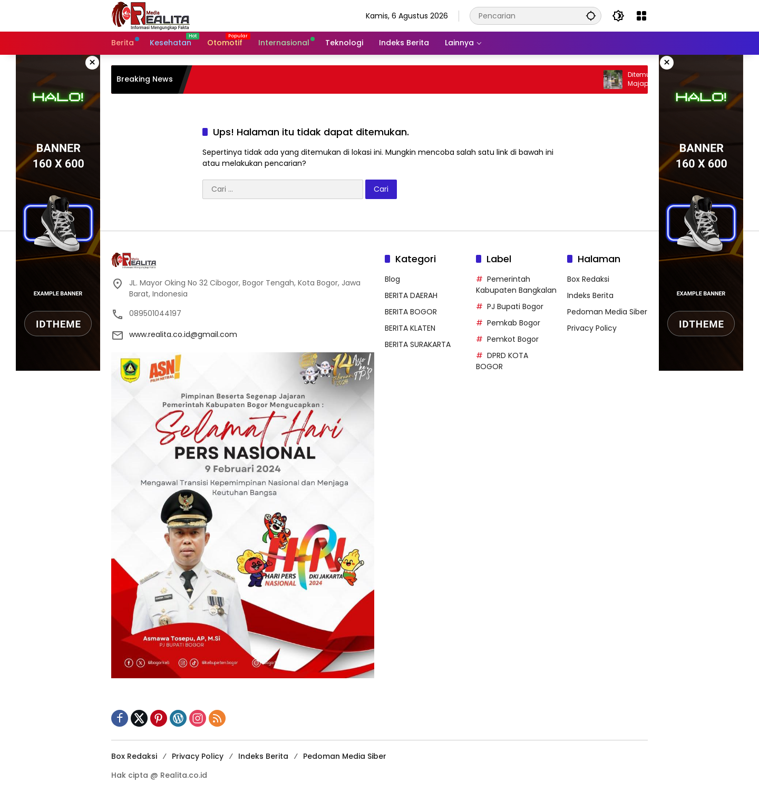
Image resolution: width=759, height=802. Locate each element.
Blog (392, 279)
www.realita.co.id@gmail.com (183, 334)
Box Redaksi (588, 279)
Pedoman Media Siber (607, 311)
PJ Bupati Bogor (515, 306)
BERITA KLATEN (410, 328)
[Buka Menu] (641, 15)
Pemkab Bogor (513, 323)
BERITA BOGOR (411, 311)
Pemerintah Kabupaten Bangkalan (516, 284)
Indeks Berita (590, 295)
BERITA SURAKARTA (418, 344)
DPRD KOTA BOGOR (502, 361)
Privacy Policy (592, 328)
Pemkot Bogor (513, 339)
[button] (590, 15)
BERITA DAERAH (411, 295)
